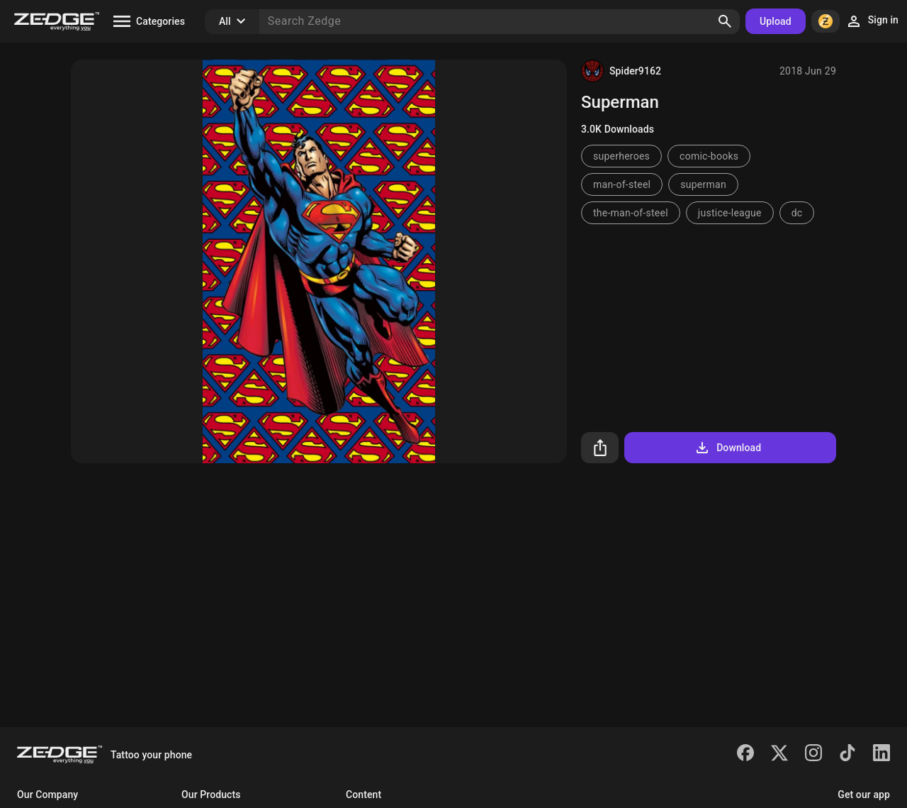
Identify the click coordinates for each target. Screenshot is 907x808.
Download (727, 447)
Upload (775, 21)
